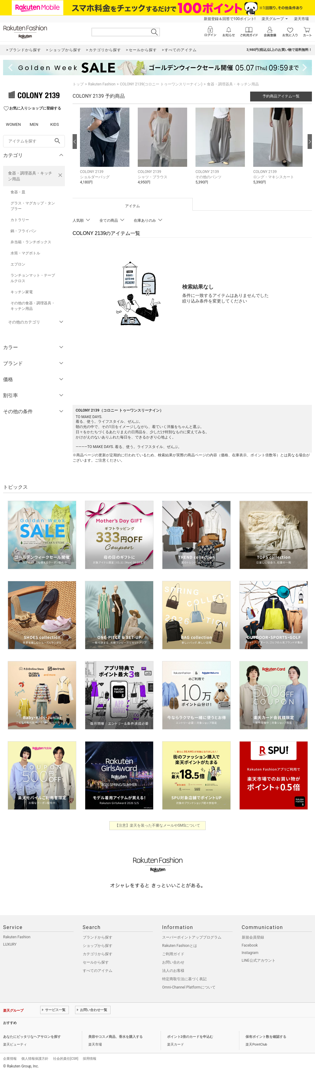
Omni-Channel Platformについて (189, 987)
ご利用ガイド (173, 954)
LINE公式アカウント (258, 960)
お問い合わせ (173, 962)
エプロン (17, 264)
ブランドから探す (97, 937)
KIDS (54, 124)
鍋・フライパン (23, 231)
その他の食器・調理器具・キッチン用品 (32, 306)
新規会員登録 (253, 937)
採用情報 (89, 1059)
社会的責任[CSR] (65, 1059)
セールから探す (96, 962)
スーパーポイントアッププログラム (191, 937)
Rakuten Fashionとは (179, 946)
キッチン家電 (21, 292)
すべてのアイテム (97, 970)
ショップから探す (97, 946)
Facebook (250, 945)
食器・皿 (17, 192)
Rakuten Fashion (102, 84)
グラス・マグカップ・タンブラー (32, 206)
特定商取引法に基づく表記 (184, 979)
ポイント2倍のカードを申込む (190, 1037)
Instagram (250, 953)
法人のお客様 (173, 970)
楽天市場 (301, 19)
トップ (78, 84)
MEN (34, 124)
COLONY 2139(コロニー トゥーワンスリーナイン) (161, 84)
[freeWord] (34, 141)
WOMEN (13, 124)
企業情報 (10, 1059)
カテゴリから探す (97, 954)
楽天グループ (273, 19)
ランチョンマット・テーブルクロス (32, 278)
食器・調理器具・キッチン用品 (30, 176)
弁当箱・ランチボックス (30, 242)
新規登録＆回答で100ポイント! (229, 19)
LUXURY (10, 944)
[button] (106, 151)
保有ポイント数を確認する (266, 1037)
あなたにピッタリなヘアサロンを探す (32, 1037)
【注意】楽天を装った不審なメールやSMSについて (157, 825)
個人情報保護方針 (34, 1059)
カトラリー (19, 220)
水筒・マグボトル (25, 253)
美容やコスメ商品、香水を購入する (115, 1037)
